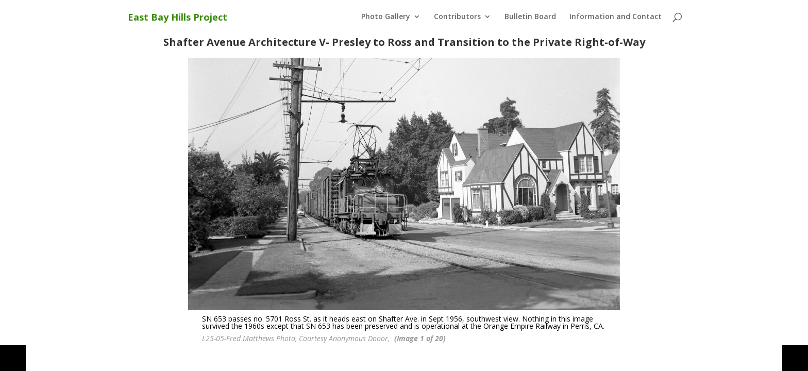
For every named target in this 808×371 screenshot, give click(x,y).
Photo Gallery (385, 17)
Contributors (457, 17)
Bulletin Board (530, 17)
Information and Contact (615, 17)
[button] (13, 358)
